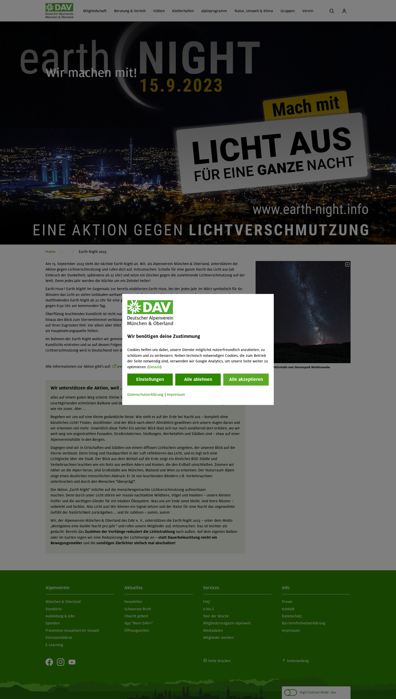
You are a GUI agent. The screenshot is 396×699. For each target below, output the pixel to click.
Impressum (176, 394)
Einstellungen (150, 379)
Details (154, 367)
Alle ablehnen (198, 379)
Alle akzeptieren (246, 379)
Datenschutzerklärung (145, 394)
